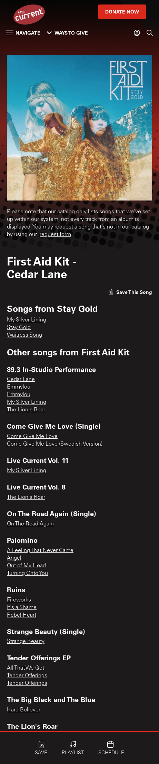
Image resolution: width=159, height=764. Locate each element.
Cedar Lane (21, 379)
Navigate (23, 32)
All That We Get (25, 668)
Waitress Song (24, 335)
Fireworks (19, 600)
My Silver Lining (26, 320)
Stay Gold (19, 327)
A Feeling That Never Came (40, 550)
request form (55, 234)
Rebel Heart (21, 615)
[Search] (150, 32)
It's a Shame (22, 608)
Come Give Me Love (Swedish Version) (54, 444)
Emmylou (18, 387)
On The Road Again (30, 524)
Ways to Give (67, 32)
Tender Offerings (27, 676)
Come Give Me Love (32, 436)
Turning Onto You (27, 573)
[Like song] (130, 292)
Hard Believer (23, 710)
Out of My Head (26, 566)
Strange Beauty (25, 641)
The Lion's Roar (26, 410)
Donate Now (122, 11)
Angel (14, 558)
